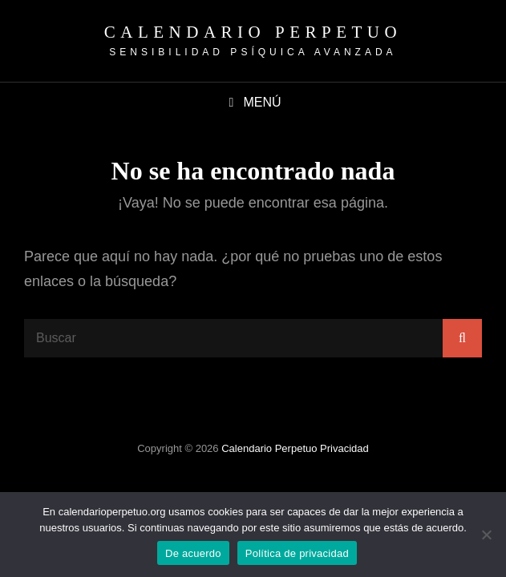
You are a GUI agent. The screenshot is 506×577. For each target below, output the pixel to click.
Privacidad (344, 448)
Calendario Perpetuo (253, 32)
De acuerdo (193, 553)
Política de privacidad (297, 553)
